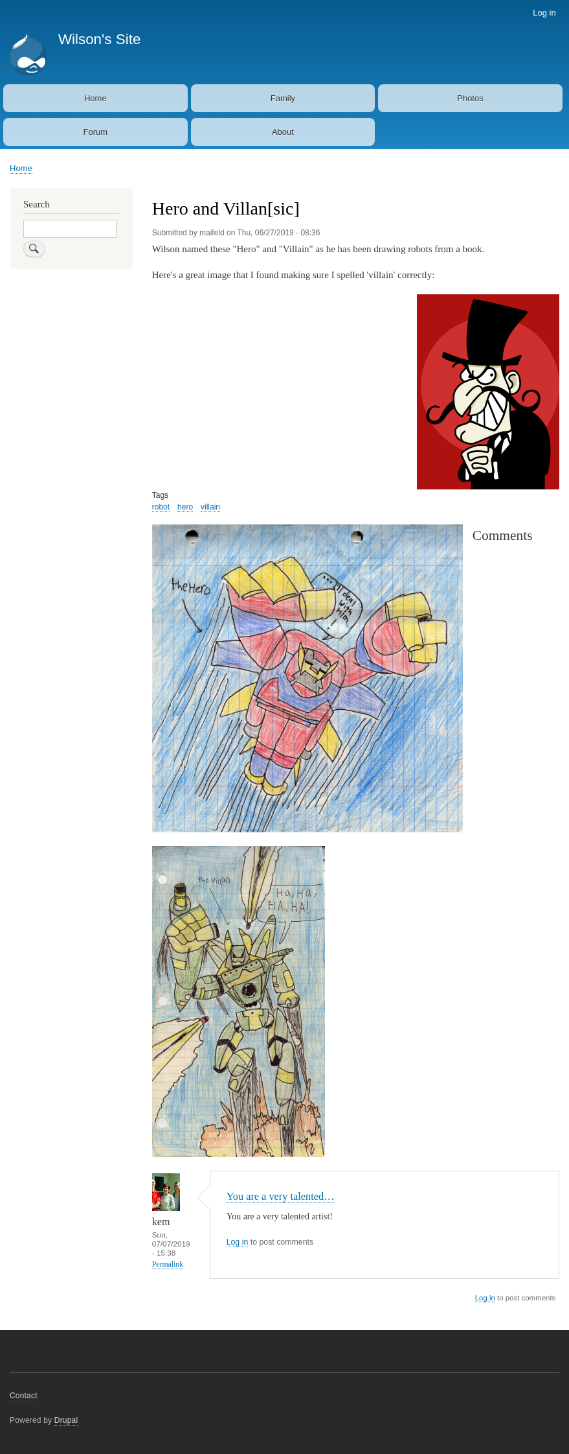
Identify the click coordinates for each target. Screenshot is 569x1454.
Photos (470, 98)
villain (210, 506)
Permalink (167, 1264)
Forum (96, 132)
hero (185, 506)
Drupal (66, 1420)
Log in (544, 13)
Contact (24, 1395)
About (283, 132)
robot (161, 506)
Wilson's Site (99, 39)
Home (95, 98)
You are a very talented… (281, 1196)
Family (283, 98)
